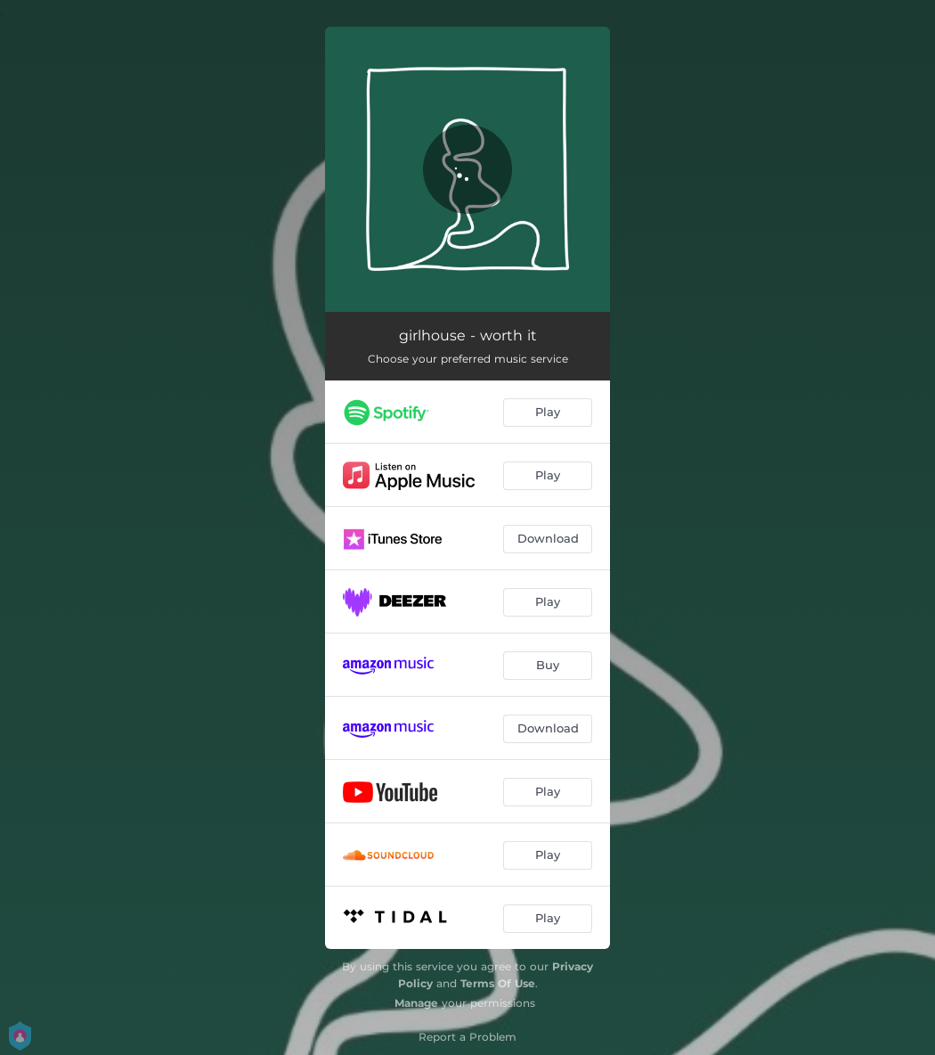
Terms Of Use (497, 983)
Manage (416, 1003)
